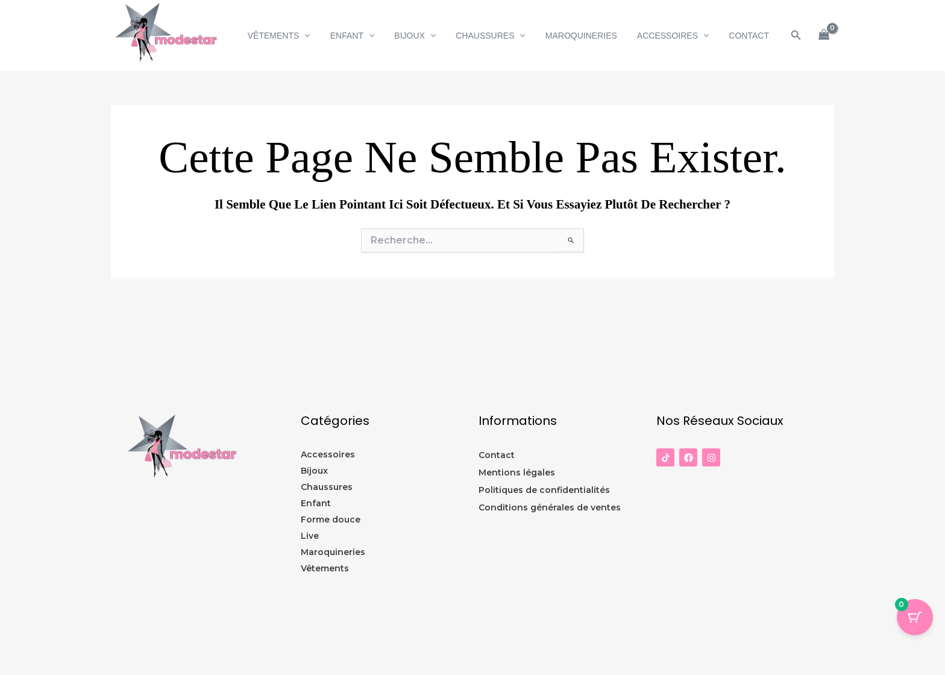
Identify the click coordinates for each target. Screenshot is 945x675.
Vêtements (298, 36)
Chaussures (501, 36)
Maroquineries (588, 35)
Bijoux (429, 36)
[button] (324, 36)
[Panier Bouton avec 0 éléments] (915, 617)
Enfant (369, 36)
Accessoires (677, 36)
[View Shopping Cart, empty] (824, 36)
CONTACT (750, 35)
